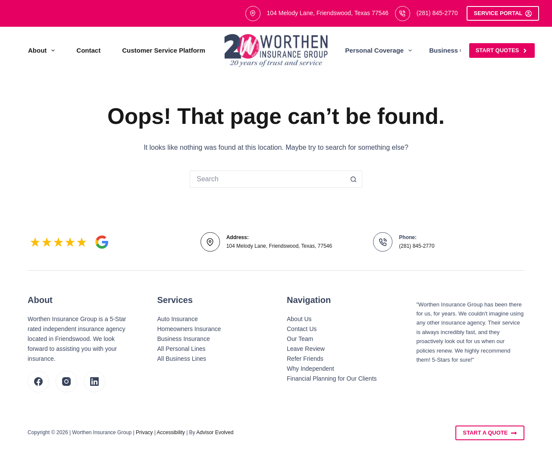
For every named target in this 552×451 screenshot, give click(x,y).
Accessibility (171, 432)
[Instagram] (66, 381)
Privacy (144, 432)
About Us (299, 318)
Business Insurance (183, 338)
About (43, 50)
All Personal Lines (181, 348)
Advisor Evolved (214, 432)
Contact (88, 50)
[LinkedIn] (94, 381)
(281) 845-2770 (437, 12)
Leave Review (306, 348)
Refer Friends (305, 358)
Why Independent (310, 368)
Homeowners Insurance (189, 328)
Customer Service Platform (163, 50)
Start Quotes (502, 50)
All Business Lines (182, 358)
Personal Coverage (380, 50)
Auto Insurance (177, 318)
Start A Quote (490, 432)
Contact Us (302, 328)
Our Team (300, 338)
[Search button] (353, 179)
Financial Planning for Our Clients (332, 378)
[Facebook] (38, 381)
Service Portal (503, 13)
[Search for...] (267, 179)
